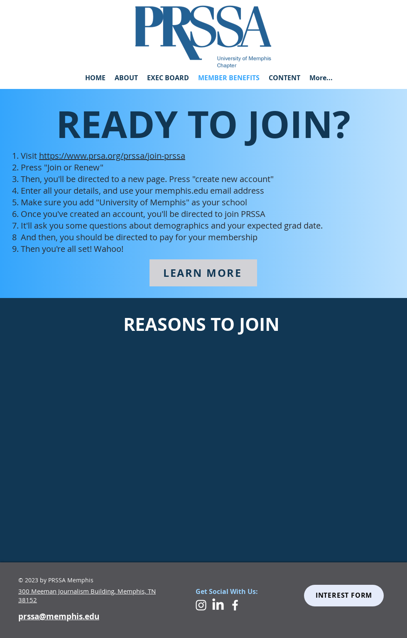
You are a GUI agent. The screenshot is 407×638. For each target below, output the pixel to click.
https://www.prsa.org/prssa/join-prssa (112, 155)
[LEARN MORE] (203, 272)
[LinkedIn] (218, 605)
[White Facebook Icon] (235, 605)
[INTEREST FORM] (344, 595)
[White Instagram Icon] (201, 605)
